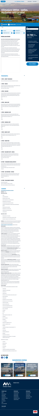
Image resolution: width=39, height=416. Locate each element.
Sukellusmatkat (16, 399)
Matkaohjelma (13, 76)
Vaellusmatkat (16, 394)
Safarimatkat (28, 394)
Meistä (3, 392)
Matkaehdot (3, 395)
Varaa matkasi (32, 64)
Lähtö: (27, 27)
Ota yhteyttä (3, 401)
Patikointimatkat (16, 392)
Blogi (2, 402)
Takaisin (2, 27)
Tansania (5, 20)
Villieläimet (10, 20)
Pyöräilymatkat (16, 397)
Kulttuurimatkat (28, 392)
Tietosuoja (3, 399)
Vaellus (7, 20)
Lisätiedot (13, 189)
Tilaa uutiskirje (4, 394)
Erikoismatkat (28, 398)
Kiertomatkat (35, 1)
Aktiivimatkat (30, 1)
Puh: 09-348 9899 (4, 403)
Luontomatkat (28, 395)
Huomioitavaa (4, 397)
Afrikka (2, 20)
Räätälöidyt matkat (5, 398)
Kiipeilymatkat (16, 395)
